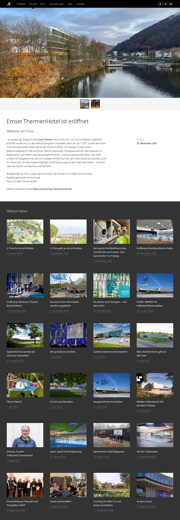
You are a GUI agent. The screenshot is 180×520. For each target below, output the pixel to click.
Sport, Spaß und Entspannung (66, 451)
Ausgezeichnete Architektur (108, 401)
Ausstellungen (56, 3)
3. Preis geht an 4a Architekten (66, 248)
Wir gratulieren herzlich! (62, 351)
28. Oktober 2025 (102, 310)
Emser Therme (45, 139)
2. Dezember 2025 (102, 260)
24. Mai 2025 (143, 360)
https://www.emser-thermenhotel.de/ (52, 189)
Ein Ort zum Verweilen (61, 401)
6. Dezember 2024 (16, 510)
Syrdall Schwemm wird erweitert (110, 351)
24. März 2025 (144, 410)
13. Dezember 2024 (147, 456)
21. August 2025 (15, 360)
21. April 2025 (100, 406)
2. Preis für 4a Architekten (20, 248)
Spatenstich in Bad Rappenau (108, 451)
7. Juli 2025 (55, 356)
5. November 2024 (146, 506)
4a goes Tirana (144, 501)
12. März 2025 (14, 460)
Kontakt (80, 3)
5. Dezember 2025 (59, 253)
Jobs (70, 3)
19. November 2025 (17, 310)
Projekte (21, 3)
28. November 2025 (147, 253)
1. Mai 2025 (12, 406)
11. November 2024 (103, 510)
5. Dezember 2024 (59, 506)
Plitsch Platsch (14, 401)
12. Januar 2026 (14, 253)
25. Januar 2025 (58, 456)
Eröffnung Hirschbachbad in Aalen (155, 248)
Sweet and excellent (60, 501)
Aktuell (33, 3)
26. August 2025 (145, 310)
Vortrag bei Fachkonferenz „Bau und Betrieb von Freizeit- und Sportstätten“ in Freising (109, 252)
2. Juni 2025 (99, 356)
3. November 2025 (59, 310)
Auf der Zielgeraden (147, 451)
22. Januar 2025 (101, 456)
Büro (42, 3)
